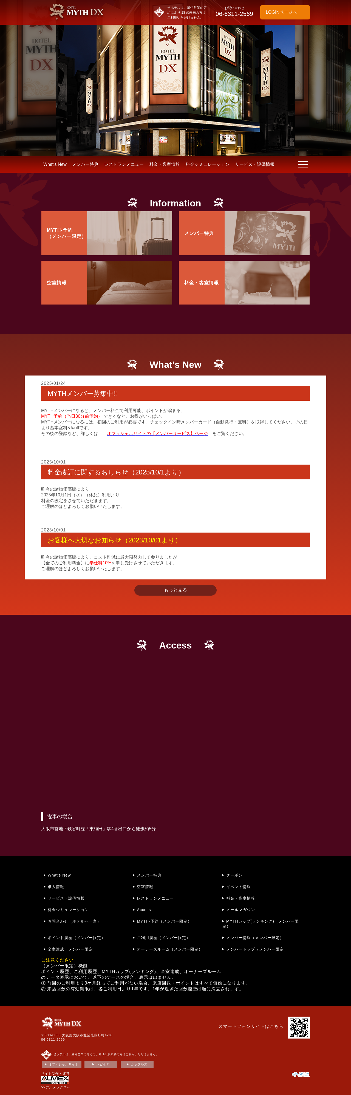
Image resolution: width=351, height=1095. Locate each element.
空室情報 (145, 886)
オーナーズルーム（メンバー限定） (170, 949)
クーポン (234, 875)
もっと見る (175, 590)
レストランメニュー (124, 164)
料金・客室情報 (164, 164)
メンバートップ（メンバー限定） (257, 949)
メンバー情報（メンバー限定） (255, 937)
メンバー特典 (85, 164)
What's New (55, 164)
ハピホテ (102, 1064)
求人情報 (56, 886)
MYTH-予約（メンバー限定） (164, 921)
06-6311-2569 (53, 1040)
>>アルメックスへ (55, 1087)
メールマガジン (240, 910)
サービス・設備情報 (254, 164)
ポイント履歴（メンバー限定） (76, 937)
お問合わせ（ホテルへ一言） (74, 921)
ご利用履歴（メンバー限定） (163, 937)
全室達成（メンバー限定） (72, 949)
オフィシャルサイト (63, 1064)
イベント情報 (238, 886)
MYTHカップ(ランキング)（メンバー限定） (260, 923)
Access (144, 910)
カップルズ (139, 1064)
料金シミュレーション (208, 164)
